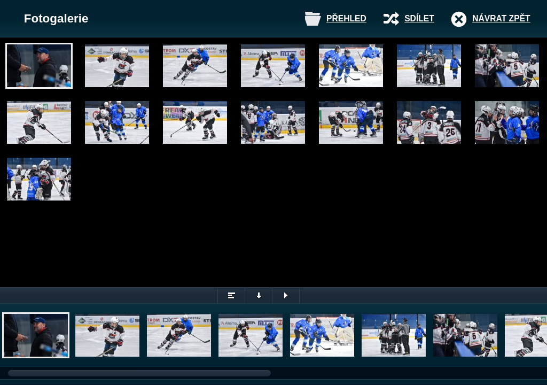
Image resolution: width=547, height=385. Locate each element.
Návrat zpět (501, 18)
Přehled (346, 18)
